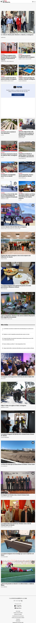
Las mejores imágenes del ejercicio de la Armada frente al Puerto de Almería (17, 415)
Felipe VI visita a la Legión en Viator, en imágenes (13, 386)
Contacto (18, 600)
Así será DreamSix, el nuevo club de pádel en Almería (26, 156)
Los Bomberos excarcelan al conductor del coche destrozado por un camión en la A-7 (18, 310)
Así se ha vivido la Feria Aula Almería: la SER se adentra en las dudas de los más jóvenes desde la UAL (26, 114)
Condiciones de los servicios (18, 596)
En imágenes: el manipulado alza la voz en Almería (8, 156)
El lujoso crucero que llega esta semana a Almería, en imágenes (27, 78)
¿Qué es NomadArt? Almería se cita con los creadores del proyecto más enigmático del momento (18, 297)
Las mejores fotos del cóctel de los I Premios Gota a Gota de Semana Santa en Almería (16, 505)
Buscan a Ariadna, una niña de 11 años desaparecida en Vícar (14, 324)
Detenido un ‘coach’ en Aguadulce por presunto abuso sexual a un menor (16, 315)
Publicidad (18, 601)
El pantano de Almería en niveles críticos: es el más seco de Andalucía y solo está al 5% (26, 136)
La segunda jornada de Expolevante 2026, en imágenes (27, 56)
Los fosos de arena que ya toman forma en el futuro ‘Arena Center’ (18, 445)
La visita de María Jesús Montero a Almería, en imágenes (17, 34)
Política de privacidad (18, 593)
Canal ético (18, 604)
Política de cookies (18, 595)
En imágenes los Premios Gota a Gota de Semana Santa (15, 475)
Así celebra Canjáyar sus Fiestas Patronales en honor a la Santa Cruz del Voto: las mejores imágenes (27, 177)
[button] (1, 1)
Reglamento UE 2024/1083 (18, 603)
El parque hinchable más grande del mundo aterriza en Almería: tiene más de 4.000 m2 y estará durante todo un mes (17, 320)
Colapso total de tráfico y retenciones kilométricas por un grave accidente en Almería (18, 329)
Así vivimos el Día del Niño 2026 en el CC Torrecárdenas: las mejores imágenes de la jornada (9, 176)
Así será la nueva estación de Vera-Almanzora (8, 113)
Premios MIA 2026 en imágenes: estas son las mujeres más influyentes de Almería (16, 237)
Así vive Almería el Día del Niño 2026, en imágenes (14, 207)
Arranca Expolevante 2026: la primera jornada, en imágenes (8, 78)
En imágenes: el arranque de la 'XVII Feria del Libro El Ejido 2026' (17, 357)
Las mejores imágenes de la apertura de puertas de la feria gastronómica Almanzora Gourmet (16, 267)
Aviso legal (18, 591)
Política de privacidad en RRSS (18, 598)
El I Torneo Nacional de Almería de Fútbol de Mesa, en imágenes (9, 135)
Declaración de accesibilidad (18, 608)
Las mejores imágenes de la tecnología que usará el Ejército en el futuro (17, 535)
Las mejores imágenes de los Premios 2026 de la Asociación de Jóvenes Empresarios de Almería (8, 57)
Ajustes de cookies (18, 606)
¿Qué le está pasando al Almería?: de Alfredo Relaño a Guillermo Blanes (17, 565)
